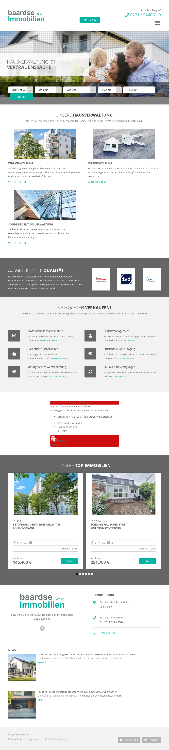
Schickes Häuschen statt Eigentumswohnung (109, 526)
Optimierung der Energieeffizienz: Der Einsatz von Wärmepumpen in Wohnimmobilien (86, 654)
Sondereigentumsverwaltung (30, 224)
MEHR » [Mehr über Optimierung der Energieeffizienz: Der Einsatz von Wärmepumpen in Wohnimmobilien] (42, 662)
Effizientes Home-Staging (119, 349)
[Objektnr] (139, 89)
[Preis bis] (110, 89)
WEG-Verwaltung (20, 163)
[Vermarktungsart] (20, 89)
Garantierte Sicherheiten (42, 349)
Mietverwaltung (100, 163)
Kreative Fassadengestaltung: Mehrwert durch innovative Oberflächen (77, 691)
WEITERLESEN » (48, 340)
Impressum (33, 739)
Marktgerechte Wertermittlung (46, 367)
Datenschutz (15, 739)
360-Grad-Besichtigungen (119, 367)
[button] (129, 740)
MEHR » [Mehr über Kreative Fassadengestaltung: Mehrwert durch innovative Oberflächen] (42, 699)
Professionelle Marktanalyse (45, 331)
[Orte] (79, 89)
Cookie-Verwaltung (55, 739)
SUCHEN (21, 97)
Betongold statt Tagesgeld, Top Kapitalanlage (37, 526)
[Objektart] (48, 89)
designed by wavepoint (19, 734)
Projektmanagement (116, 331)
